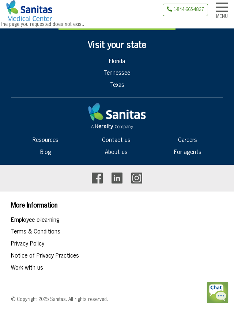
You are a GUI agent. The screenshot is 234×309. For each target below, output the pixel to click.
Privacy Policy (27, 244)
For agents (187, 152)
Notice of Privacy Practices (45, 256)
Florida (117, 62)
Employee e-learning (35, 220)
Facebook (97, 178)
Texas (117, 85)
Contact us (116, 140)
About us (116, 152)
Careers (187, 140)
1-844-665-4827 (189, 10)
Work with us (27, 268)
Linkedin (117, 178)
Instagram (136, 178)
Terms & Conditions (35, 232)
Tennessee (117, 73)
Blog (45, 152)
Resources (45, 140)
